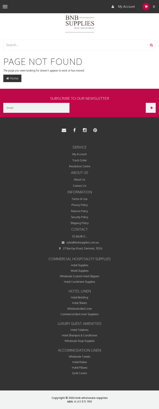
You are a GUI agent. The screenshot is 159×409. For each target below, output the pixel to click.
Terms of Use (79, 199)
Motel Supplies (79, 270)
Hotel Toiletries (79, 330)
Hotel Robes (79, 362)
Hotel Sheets (79, 303)
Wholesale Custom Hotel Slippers (79, 276)
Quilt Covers (79, 373)
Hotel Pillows (79, 367)
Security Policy (79, 217)
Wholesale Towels (79, 356)
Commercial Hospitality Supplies (80, 259)
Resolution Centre (79, 166)
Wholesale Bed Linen (79, 308)
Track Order (79, 160)
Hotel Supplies (79, 265)
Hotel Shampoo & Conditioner (79, 335)
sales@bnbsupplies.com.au (79, 242)
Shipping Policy (79, 223)
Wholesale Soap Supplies (80, 341)
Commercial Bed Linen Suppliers (79, 314)
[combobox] (76, 45)
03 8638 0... (79, 236)
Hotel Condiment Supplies (79, 281)
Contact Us (79, 185)
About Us (79, 179)
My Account (122, 6)
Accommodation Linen (79, 350)
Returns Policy (79, 211)
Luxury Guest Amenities (79, 323)
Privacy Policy (79, 205)
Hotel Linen (79, 291)
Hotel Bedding (79, 297)
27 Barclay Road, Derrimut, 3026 (79, 248)
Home (12, 78)
